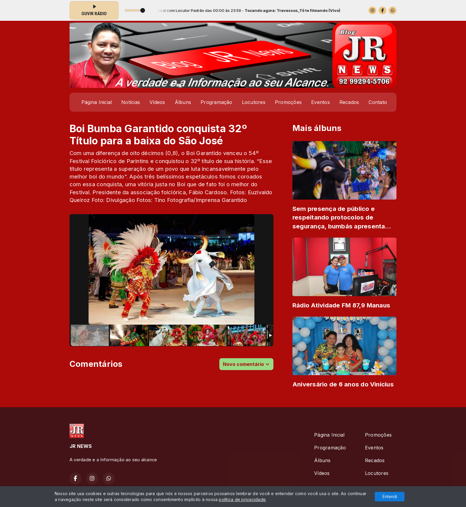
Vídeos (157, 102)
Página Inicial (96, 102)
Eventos (320, 102)
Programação (216, 102)
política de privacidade (242, 499)
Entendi (389, 496)
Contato (378, 102)
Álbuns (183, 102)
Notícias (130, 102)
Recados (349, 102)
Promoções (288, 102)
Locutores (253, 102)
